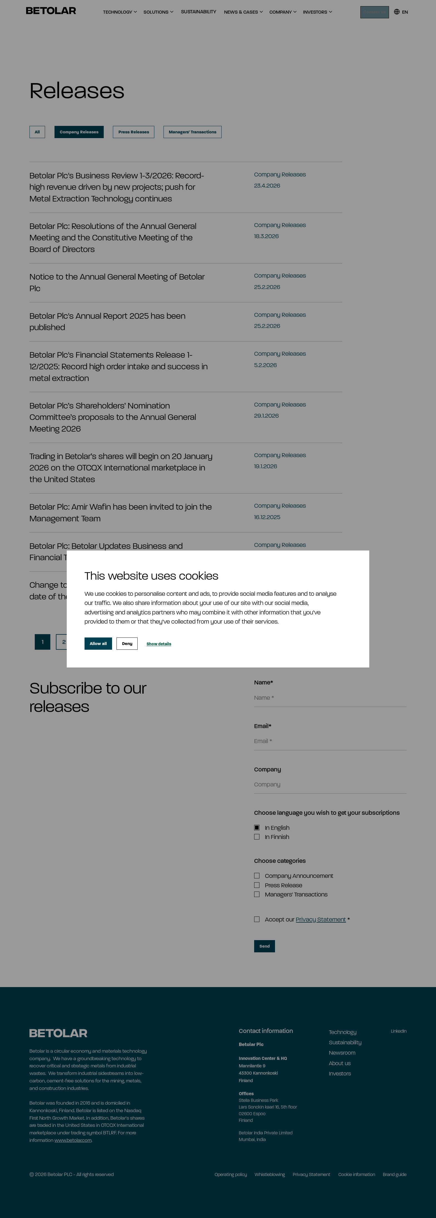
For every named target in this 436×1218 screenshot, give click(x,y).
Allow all (100, 644)
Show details (169, 644)
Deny (133, 644)
